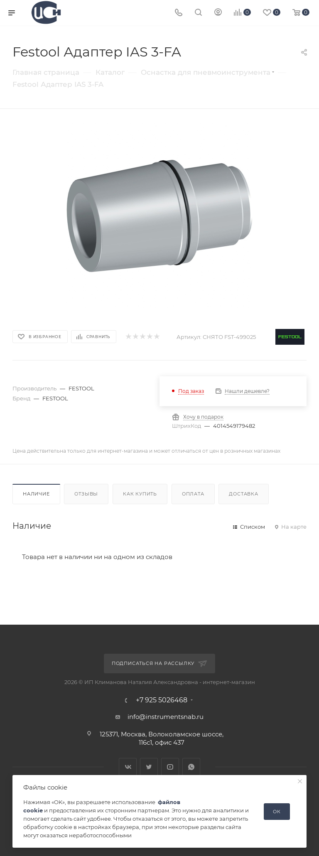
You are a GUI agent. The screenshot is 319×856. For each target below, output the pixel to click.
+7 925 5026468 (161, 700)
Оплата (193, 494)
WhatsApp (191, 767)
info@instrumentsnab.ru (166, 717)
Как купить (140, 494)
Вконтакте (128, 767)
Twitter (149, 767)
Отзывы (86, 494)
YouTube (170, 767)
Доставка (243, 494)
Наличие (36, 494)
